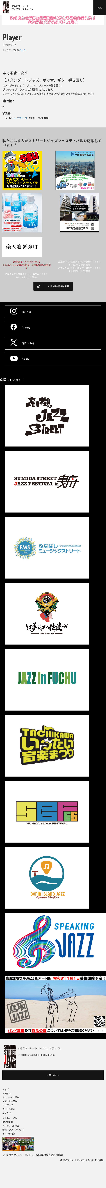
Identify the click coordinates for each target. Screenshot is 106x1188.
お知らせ (6, 1093)
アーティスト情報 (10, 1125)
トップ (5, 1089)
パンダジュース (19, 118)
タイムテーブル (9, 1117)
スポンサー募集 (9, 1101)
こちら (22, 50)
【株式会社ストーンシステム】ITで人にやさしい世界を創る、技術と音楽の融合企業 (27, 264)
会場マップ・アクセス (13, 1129)
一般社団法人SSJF (41, 1154)
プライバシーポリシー (23, 1154)
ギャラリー (7, 1113)
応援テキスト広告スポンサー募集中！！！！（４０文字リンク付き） (79, 263)
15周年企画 (7, 1121)
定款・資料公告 (57, 1154)
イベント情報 (8, 1133)
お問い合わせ (53, 1075)
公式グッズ (7, 1105)
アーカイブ (7, 1154)
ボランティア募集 (10, 1097)
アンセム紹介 (8, 1109)
